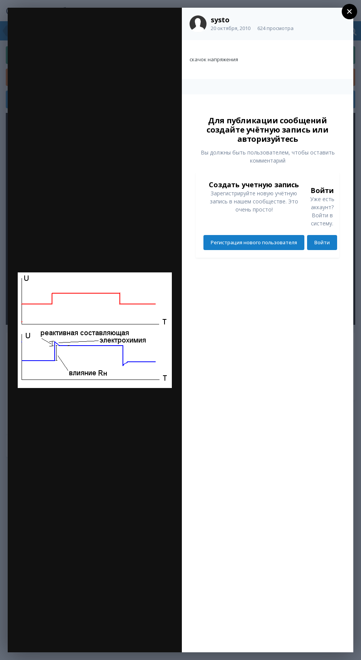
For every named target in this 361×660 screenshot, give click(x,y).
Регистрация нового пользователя (254, 242)
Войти (322, 242)
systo (220, 19)
